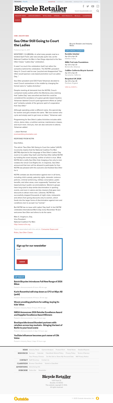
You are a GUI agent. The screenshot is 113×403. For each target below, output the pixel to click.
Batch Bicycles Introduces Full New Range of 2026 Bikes (38, 283)
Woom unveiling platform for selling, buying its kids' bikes (36, 303)
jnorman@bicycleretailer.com (25, 134)
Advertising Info (34, 367)
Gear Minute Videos (91, 2)
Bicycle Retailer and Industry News (81, 45)
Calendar (40, 353)
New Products (67, 16)
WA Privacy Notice (82, 357)
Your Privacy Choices (36, 357)
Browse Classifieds (35, 363)
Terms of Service (83, 353)
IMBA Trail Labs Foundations (76, 62)
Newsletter (78, 2)
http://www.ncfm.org (22, 224)
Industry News (20, 16)
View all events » (71, 87)
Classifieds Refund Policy (54, 353)
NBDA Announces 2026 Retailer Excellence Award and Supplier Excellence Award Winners (38, 313)
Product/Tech (60, 350)
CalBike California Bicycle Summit (79, 70)
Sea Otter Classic (26, 232)
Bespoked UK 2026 (73, 79)
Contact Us (45, 360)
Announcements (34, 16)
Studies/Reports (83, 350)
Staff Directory (34, 360)
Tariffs (25, 2)
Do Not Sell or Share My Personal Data (60, 357)
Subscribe (68, 2)
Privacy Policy (70, 353)
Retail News (47, 16)
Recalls (77, 16)
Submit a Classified (51, 363)
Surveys (32, 353)
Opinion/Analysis (47, 350)
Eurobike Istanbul (72, 54)
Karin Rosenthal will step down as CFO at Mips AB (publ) (38, 293)
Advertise (51, 2)
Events (17, 20)
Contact (60, 2)
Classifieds (87, 16)
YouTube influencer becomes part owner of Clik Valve (36, 337)
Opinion (56, 16)
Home (16, 36)
